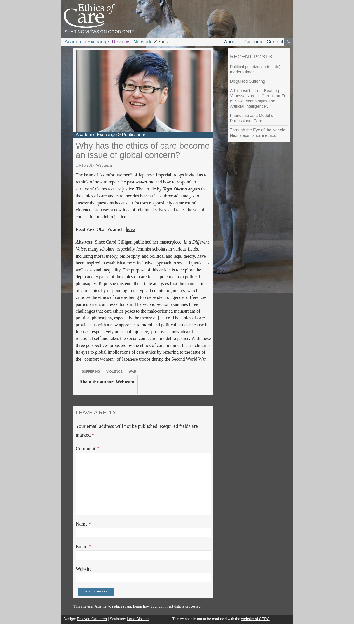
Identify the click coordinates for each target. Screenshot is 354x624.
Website (84, 569)
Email (83, 546)
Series (161, 41)
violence (114, 371)
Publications (134, 134)
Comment (87, 448)
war (132, 371)
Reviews (121, 41)
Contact (274, 41)
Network (142, 41)
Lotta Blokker (138, 619)
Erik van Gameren (92, 619)
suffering (91, 371)
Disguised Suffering (247, 81)
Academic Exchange (87, 41)
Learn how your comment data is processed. (167, 606)
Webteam (104, 165)
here (130, 229)
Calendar (254, 41)
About (230, 41)
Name (83, 524)
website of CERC (255, 619)
